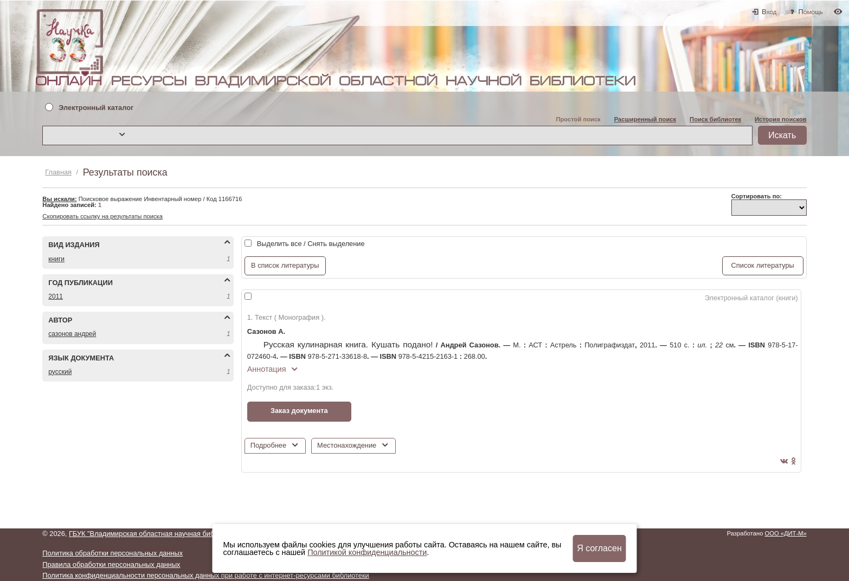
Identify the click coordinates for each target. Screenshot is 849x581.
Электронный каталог (96, 108)
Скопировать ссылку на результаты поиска (102, 216)
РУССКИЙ (60, 372)
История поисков (781, 119)
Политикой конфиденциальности (367, 552)
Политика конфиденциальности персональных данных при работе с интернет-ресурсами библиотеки (205, 575)
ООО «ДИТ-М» (786, 533)
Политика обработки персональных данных (112, 553)
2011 (55, 296)
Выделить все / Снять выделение (311, 244)
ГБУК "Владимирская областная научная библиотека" (155, 534)
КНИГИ (56, 259)
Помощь (811, 12)
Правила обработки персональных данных (111, 564)
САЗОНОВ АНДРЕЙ (72, 334)
